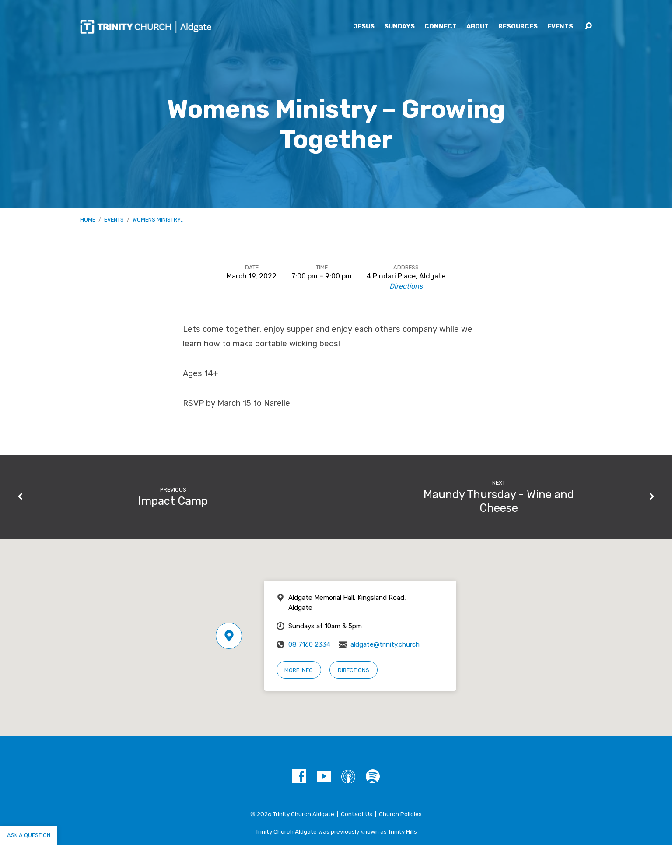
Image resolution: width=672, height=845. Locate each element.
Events (560, 27)
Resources (518, 27)
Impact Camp (173, 500)
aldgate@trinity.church (385, 644)
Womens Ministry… (158, 219)
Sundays (399, 27)
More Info (298, 670)
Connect (440, 27)
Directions (406, 286)
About (477, 27)
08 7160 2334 (309, 644)
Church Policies (400, 813)
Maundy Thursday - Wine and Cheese (499, 501)
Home (87, 219)
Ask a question (28, 835)
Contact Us (356, 813)
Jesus (364, 27)
